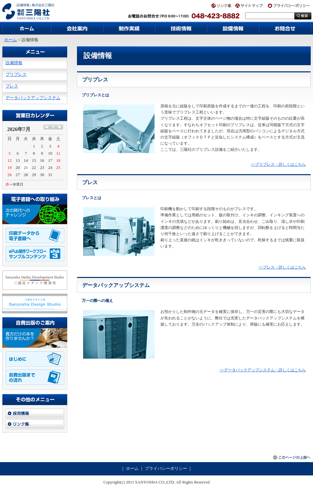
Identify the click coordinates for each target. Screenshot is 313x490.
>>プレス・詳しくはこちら (282, 267)
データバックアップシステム (33, 98)
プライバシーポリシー (166, 468)
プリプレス (16, 74)
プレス (12, 86)
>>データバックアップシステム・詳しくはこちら (262, 370)
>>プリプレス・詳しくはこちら (278, 164)
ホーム (10, 40)
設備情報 (14, 63)
